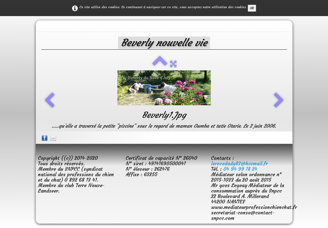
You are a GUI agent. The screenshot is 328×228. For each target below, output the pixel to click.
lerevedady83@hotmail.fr (239, 163)
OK (252, 8)
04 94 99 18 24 (240, 169)
